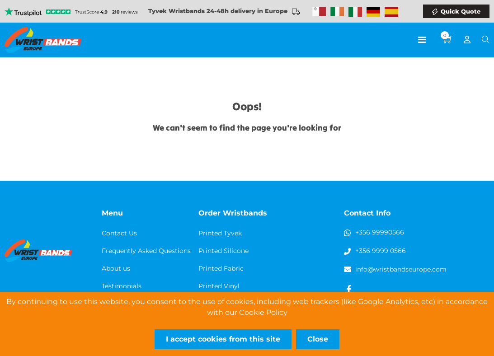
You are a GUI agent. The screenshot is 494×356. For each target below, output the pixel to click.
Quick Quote (460, 11)
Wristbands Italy (355, 12)
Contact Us (119, 233)
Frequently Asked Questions (146, 251)
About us (116, 268)
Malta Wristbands (319, 12)
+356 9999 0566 (380, 251)
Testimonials (121, 286)
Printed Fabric (221, 268)
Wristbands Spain (391, 12)
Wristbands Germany (373, 12)
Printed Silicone (223, 251)
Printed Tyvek (220, 233)
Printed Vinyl (219, 286)
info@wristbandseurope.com (401, 269)
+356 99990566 (379, 232)
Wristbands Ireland (337, 12)
